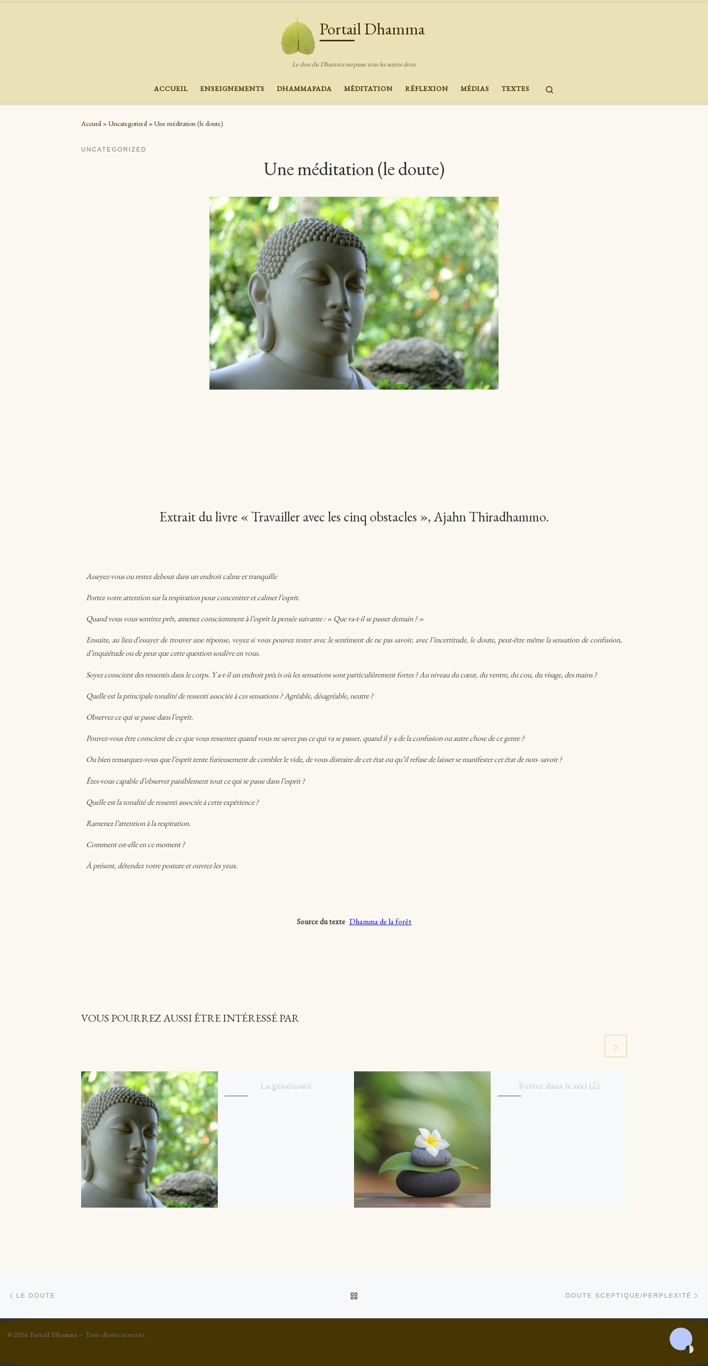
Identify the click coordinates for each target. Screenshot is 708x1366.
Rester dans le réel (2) (558, 1085)
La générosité (285, 1085)
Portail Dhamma (54, 1335)
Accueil (91, 123)
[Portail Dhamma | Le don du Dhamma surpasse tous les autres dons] (298, 29)
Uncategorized (127, 123)
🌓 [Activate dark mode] (689, 1349)
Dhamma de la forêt (381, 921)
